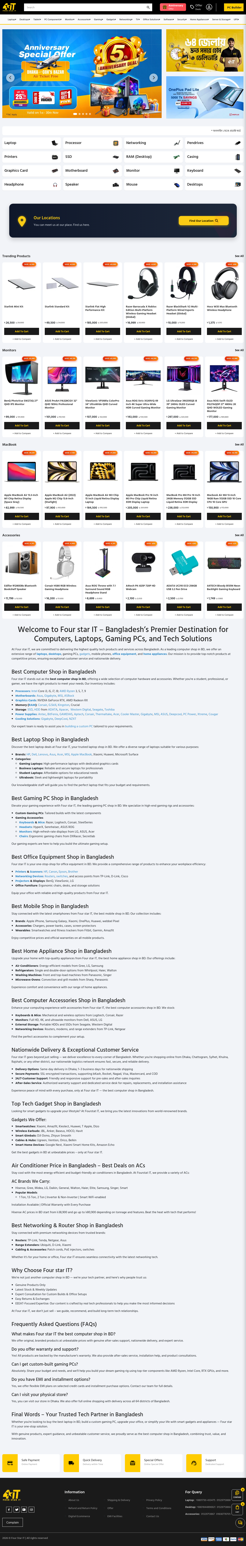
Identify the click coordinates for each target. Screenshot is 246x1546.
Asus (40, 695)
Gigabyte (50, 695)
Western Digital (81, 709)
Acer (116, 714)
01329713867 (207, 1514)
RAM (32, 704)
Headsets (25, 826)
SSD (30, 709)
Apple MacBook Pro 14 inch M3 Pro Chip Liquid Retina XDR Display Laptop (142, 498)
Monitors (25, 831)
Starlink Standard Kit (57, 306)
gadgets (84, 653)
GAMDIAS (65, 714)
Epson (63, 871)
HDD (37, 709)
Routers (50, 876)
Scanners (36, 871)
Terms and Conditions (158, 1508)
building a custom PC (79, 726)
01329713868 (224, 1500)
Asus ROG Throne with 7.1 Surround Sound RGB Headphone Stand (100, 588)
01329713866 (224, 1507)
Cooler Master (130, 714)
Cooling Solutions (27, 718)
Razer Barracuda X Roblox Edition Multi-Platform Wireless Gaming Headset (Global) (141, 311)
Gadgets (111, 19)
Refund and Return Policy (82, 1508)
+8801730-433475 (204, 1500)
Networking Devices (29, 876)
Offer (110, 1508)
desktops (54, 653)
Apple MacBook (81, 754)
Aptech (79, 714)
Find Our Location (203, 220)
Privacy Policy (154, 1500)
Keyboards (26, 822)
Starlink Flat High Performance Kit (95, 308)
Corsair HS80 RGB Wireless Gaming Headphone (60, 587)
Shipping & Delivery (118, 1500)
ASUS (164, 714)
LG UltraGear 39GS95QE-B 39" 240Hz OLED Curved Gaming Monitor (181, 403)
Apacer (63, 709)
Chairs (23, 836)
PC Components (53, 19)
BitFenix (52, 714)
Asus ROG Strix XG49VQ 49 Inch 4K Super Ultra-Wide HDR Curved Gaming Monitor (143, 403)
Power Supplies (26, 714)
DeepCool (61, 718)
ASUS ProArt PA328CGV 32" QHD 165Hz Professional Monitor (61, 403)
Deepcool (175, 714)
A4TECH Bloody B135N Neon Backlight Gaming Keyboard (223, 587)
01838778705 (223, 1514)
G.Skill (53, 704)
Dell (34, 754)
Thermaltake (104, 714)
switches (62, 876)
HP (28, 754)
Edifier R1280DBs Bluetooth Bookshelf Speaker (20, 587)
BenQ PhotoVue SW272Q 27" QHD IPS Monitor (21, 402)
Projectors (22, 880)
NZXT (72, 718)
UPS (236, 19)
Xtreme (202, 714)
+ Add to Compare (21, 339)
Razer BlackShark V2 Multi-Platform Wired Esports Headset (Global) (182, 309)
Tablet (37, 19)
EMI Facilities (114, 1516)
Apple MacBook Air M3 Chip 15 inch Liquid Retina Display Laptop (102, 498)
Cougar (213, 714)
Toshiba (110, 709)
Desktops (25, 19)
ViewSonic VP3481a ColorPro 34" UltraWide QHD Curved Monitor (102, 403)
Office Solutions (151, 19)
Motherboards (25, 695)
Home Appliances (199, 19)
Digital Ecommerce (79, 1516)
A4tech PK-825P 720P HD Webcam (140, 587)
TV (138, 19)
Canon (53, 871)
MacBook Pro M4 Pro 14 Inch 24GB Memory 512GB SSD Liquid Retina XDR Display (183, 498)
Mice (41, 822)
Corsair (42, 704)
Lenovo (43, 754)
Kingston (63, 704)
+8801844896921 (205, 1507)
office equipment (124, 653)
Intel (34, 691)
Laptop (12, 19)
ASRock (69, 695)
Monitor (69, 19)
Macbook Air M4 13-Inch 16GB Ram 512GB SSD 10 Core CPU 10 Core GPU (224, 498)
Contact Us (152, 1516)
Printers (20, 871)
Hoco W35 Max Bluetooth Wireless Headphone (222, 308)
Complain (12, 1522)
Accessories (84, 19)
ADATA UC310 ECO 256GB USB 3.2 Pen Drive (181, 587)
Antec (42, 714)
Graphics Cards (25, 700)
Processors (22, 691)
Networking (125, 19)
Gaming (98, 19)
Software (169, 19)
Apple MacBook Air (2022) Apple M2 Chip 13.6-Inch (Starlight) (60, 498)
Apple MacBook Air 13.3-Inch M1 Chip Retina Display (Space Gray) (21, 498)
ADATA (52, 709)
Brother (73, 871)
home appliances (155, 653)
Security (182, 19)
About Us (73, 1500)
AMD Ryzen (67, 691)
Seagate (97, 709)
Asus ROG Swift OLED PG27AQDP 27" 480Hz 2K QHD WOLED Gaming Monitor (221, 405)
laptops (42, 653)
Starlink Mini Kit (13, 306)
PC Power (189, 714)
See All (239, 256)
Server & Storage (221, 19)
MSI (60, 695)
